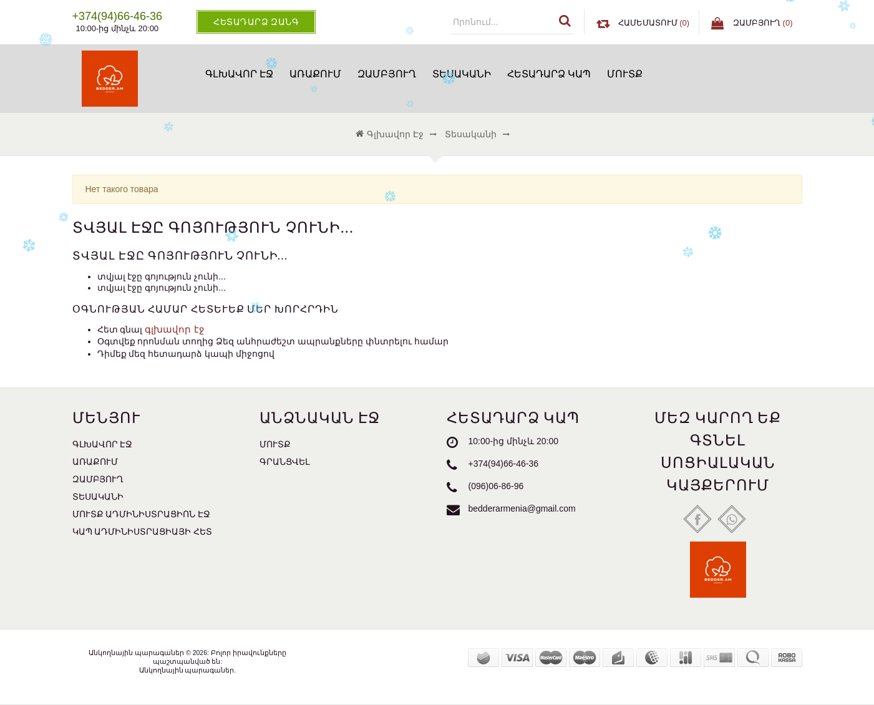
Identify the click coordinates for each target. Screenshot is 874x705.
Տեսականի (461, 74)
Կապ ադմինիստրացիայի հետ (142, 532)
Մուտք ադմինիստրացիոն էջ (141, 514)
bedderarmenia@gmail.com (522, 508)
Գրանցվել (284, 462)
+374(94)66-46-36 (503, 464)
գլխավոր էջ (174, 329)
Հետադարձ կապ (549, 74)
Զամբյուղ (386, 74)
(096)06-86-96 (496, 486)
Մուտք (625, 74)
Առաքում (315, 74)
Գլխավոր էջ (239, 74)
